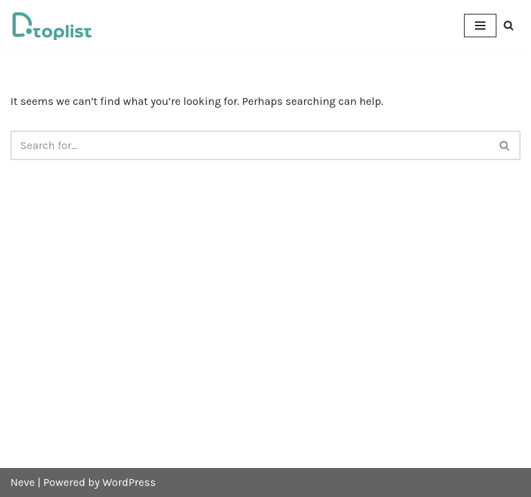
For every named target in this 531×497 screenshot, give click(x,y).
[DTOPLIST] (51, 25)
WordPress (129, 482)
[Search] (508, 25)
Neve (22, 482)
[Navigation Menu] (480, 25)
